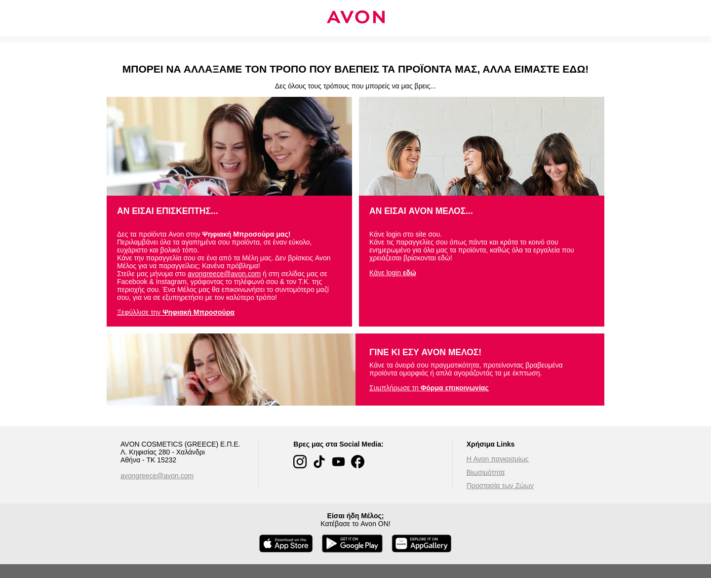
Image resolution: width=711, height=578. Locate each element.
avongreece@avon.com (224, 274)
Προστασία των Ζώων (500, 486)
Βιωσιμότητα (486, 472)
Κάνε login (392, 273)
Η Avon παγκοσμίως (498, 459)
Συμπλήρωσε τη (429, 388)
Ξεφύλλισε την (176, 312)
